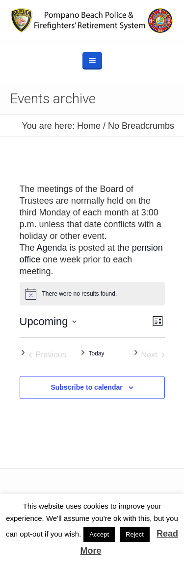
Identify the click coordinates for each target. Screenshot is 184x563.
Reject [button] (135, 534)
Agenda (52, 248)
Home (89, 126)
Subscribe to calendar (86, 387)
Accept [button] (99, 534)
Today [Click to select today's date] (96, 353)
